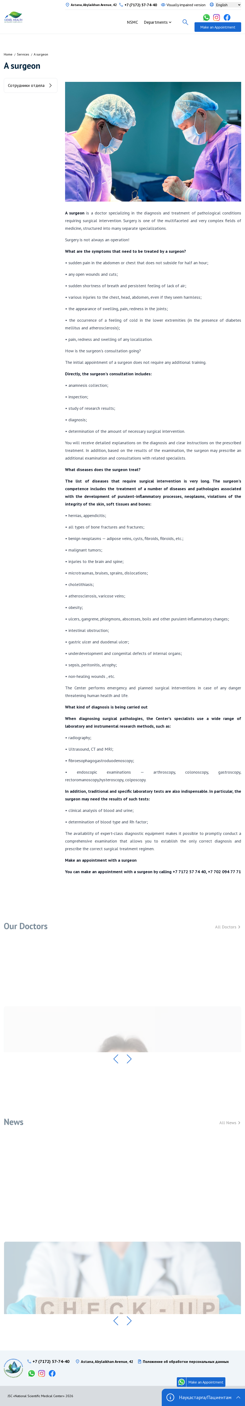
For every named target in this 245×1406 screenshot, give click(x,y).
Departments (156, 22)
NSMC (132, 22)
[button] (115, 1059)
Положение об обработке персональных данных (186, 1361)
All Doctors (228, 931)
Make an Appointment (217, 27)
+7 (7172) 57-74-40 (140, 4)
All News (230, 1127)
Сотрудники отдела (30, 85)
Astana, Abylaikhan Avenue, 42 (94, 4)
